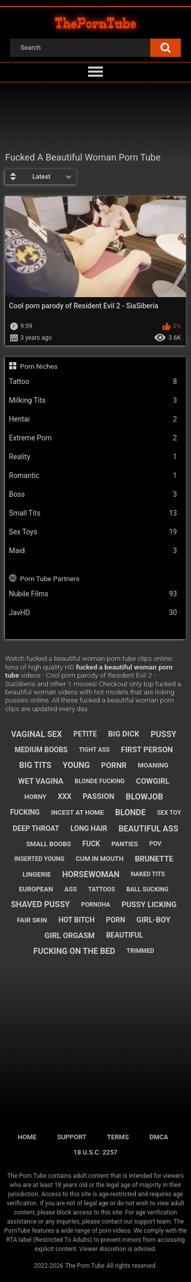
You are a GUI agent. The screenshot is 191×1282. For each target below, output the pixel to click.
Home (27, 1137)
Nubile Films (93, 594)
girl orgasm (69, 935)
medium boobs (41, 750)
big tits (35, 765)
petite (85, 734)
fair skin (32, 920)
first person (147, 749)
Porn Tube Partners (49, 578)
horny (35, 796)
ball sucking (147, 889)
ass (70, 889)
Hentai (93, 419)
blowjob (144, 797)
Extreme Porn (93, 438)
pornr (114, 765)
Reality (93, 457)
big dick (123, 734)
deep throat (36, 828)
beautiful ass (148, 829)
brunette (154, 858)
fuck (91, 844)
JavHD (93, 612)
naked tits (148, 874)
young (76, 765)
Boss (93, 494)
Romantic (93, 475)
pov (155, 843)
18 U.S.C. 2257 (95, 1152)
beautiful (124, 935)
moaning (153, 765)
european (36, 889)
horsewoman (91, 874)
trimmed (140, 950)
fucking (25, 812)
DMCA (158, 1137)
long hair (88, 828)
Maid (93, 551)
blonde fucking (100, 781)
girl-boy (154, 919)
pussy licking (149, 904)
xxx (64, 796)
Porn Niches (39, 366)
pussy (163, 734)
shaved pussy (40, 904)
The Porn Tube (84, 1265)
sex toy (169, 812)
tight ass (94, 749)
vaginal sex (36, 734)
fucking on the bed (75, 951)
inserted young (39, 858)
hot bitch (77, 920)
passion (98, 796)
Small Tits (93, 513)
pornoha (95, 904)
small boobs (48, 844)
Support (72, 1137)
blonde (130, 812)
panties (125, 844)
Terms (118, 1137)
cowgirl (153, 781)
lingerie (36, 874)
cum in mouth (100, 858)
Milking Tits (93, 400)
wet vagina (41, 781)
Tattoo (93, 381)
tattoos (101, 889)
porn (115, 920)
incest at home (77, 812)
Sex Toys (93, 532)
